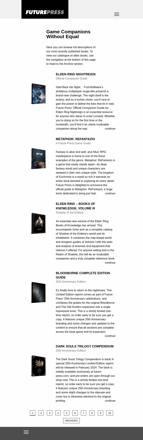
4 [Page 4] (58, 413)
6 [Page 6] (75, 413)
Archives (71, 420)
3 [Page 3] (49, 413)
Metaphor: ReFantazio (75, 139)
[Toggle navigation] (117, 15)
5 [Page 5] (66, 413)
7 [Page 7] (83, 413)
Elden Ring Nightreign (75, 74)
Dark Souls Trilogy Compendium (85, 346)
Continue (110, 128)
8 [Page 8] (92, 413)
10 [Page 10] (109, 413)
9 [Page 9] (100, 413)
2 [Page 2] (41, 413)
